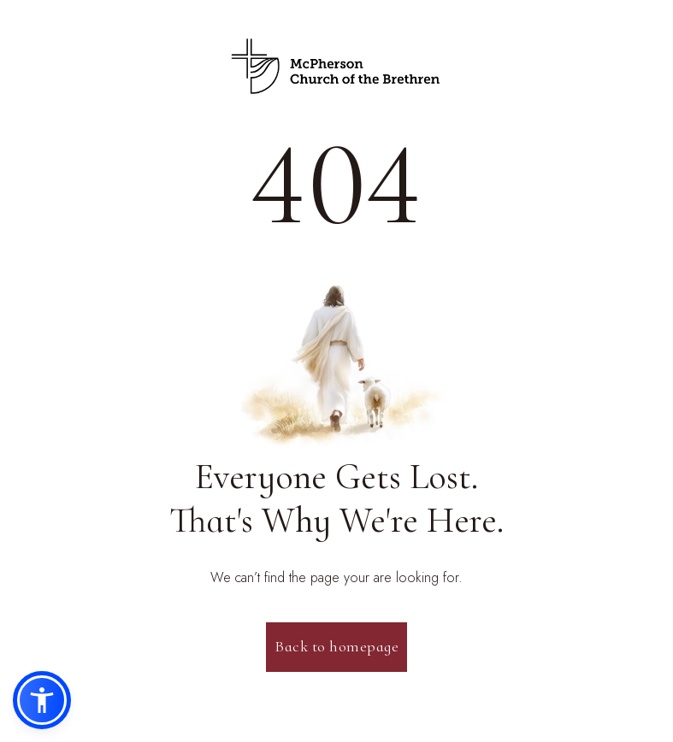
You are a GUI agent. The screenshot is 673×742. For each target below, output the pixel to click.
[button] (42, 700)
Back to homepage (336, 646)
